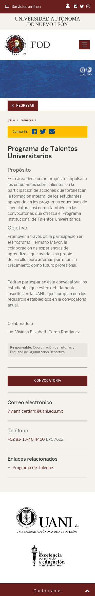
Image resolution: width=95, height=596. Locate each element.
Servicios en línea (23, 7)
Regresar (23, 105)
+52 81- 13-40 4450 (26, 439)
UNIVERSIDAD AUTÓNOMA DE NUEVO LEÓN (47, 21)
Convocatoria (47, 380)
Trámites (26, 120)
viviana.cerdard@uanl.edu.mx (35, 411)
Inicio (11, 120)
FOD (40, 44)
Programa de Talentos (33, 467)
